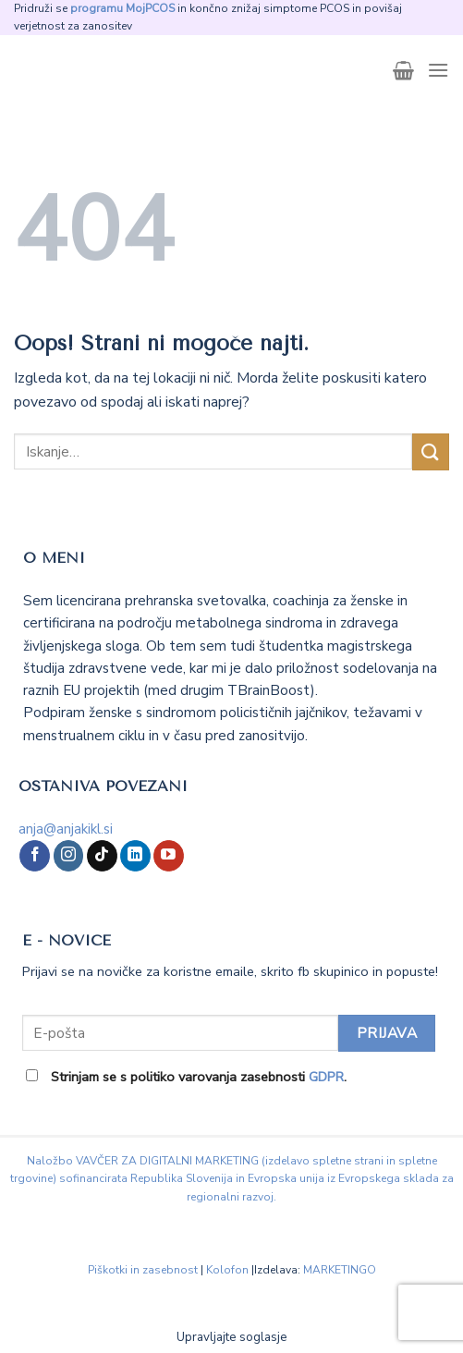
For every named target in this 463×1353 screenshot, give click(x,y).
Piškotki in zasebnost (143, 1269)
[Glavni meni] (438, 69)
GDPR (326, 1076)
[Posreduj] (430, 451)
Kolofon (227, 1269)
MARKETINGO (339, 1269)
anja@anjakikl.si (65, 829)
